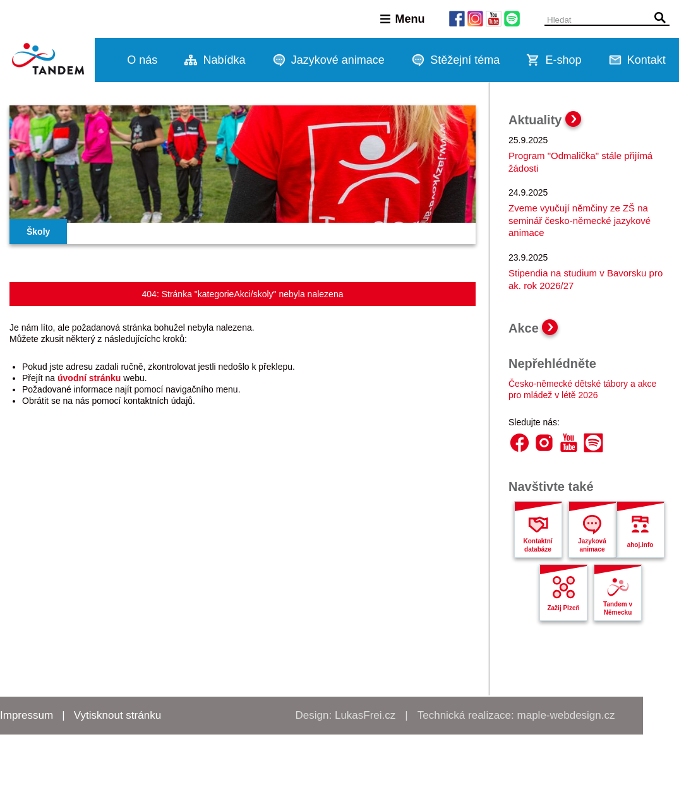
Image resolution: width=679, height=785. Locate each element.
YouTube (569, 443)
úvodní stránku (89, 378)
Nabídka (224, 60)
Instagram (544, 443)
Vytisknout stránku (117, 715)
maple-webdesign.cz (566, 715)
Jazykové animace (338, 60)
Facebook (519, 443)
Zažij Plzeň (563, 608)
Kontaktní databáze (537, 545)
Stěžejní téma (465, 60)
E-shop (563, 60)
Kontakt (646, 60)
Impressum (26, 715)
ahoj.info (640, 544)
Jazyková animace (592, 545)
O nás (142, 60)
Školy (38, 232)
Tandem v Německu (617, 608)
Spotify (593, 443)
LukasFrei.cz (365, 715)
